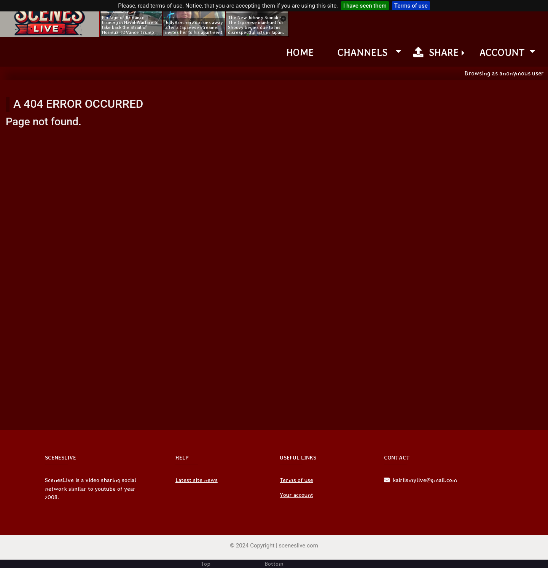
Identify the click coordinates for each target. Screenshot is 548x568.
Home (300, 52)
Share (436, 52)
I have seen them (365, 5)
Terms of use (411, 5)
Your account (296, 494)
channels (365, 52)
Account (503, 52)
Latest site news (196, 480)
